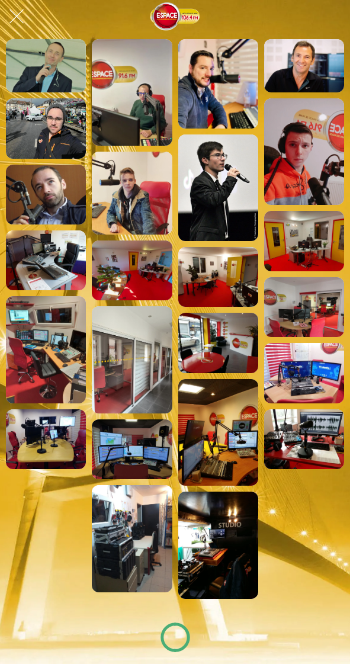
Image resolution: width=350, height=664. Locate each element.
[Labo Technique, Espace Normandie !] (132, 538)
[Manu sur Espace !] (304, 65)
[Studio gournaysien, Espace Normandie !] (46, 260)
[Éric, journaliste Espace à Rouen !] (46, 194)
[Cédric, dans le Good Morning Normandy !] (132, 92)
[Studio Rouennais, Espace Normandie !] (304, 439)
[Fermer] (16, 16)
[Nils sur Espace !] (132, 193)
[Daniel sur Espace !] (46, 128)
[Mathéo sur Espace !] (304, 151)
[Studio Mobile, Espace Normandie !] (218, 545)
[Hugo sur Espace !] (218, 187)
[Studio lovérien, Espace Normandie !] (46, 349)
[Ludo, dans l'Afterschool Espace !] (46, 65)
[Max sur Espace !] (218, 84)
